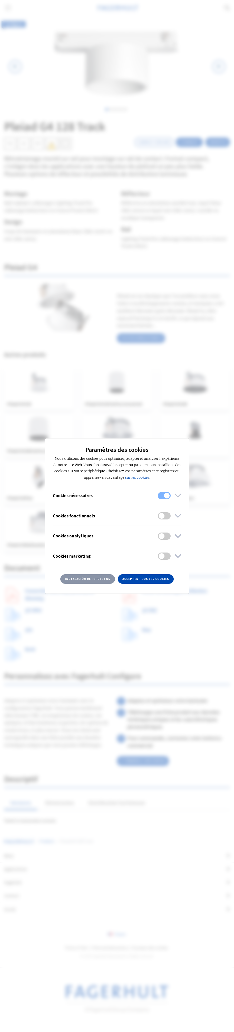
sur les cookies (137, 477)
